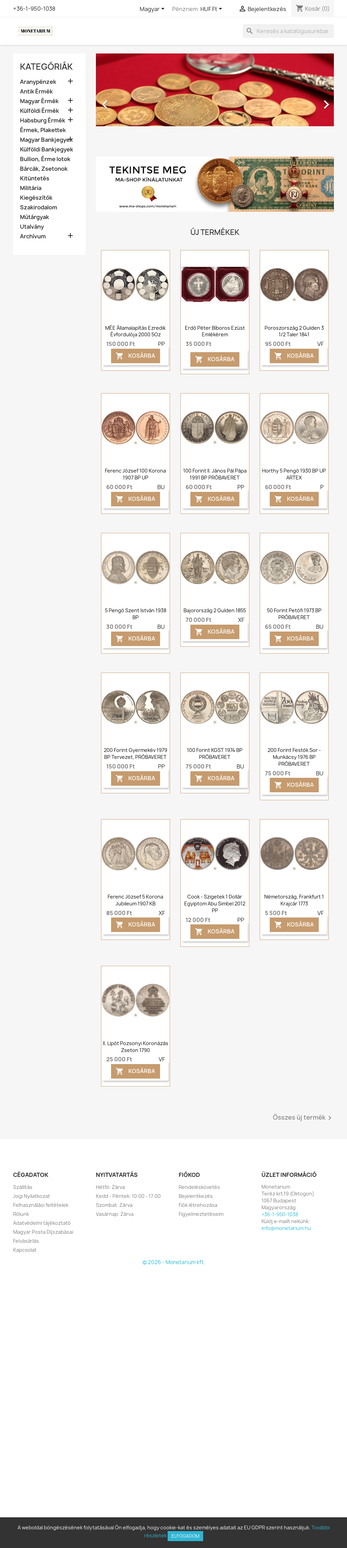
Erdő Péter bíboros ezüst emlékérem (215, 331)
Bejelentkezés (196, 1196)
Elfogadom (185, 1536)
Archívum (33, 236)
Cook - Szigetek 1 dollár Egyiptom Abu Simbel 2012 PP (214, 903)
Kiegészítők (36, 197)
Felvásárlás (26, 1241)
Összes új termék (303, 1118)
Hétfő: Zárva (110, 1187)
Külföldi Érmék (39, 111)
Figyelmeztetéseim (201, 1214)
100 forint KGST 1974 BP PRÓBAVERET (214, 753)
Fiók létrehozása (198, 1205)
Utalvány (32, 226)
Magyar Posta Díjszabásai (43, 1232)
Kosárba (135, 355)
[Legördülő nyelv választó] (153, 9)
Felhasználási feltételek (40, 1205)
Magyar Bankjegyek (46, 139)
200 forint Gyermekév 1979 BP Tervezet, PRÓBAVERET (135, 753)
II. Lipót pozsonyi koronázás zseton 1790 (135, 1046)
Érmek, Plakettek (43, 130)
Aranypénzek (38, 82)
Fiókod (189, 1175)
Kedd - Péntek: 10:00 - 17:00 (128, 1196)
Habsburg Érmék (42, 120)
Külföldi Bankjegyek (46, 149)
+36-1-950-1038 (34, 8)
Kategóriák (46, 66)
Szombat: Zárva (114, 1205)
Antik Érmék (36, 91)
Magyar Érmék (39, 101)
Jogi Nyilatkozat (31, 1196)
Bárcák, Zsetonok (44, 168)
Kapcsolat (25, 1250)
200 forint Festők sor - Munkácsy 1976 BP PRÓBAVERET (294, 757)
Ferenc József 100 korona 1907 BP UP (135, 474)
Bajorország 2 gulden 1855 (215, 610)
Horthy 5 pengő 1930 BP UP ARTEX (294, 474)
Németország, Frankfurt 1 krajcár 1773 (294, 900)
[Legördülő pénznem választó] (212, 9)
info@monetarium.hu (286, 1228)
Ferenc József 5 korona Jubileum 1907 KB (135, 900)
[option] (215, 100)
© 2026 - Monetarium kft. (173, 1262)
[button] (114, 100)
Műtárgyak (34, 217)
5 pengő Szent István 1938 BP (135, 614)
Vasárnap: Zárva (114, 1214)
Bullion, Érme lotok (45, 159)
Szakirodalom (38, 207)
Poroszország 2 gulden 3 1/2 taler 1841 (294, 331)
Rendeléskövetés (199, 1187)
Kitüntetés (34, 178)
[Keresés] (288, 31)
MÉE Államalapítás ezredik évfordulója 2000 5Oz (135, 331)
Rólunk (21, 1214)
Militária (30, 188)
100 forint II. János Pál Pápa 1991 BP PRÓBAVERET (215, 474)
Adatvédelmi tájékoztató (42, 1223)
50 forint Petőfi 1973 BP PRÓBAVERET (294, 614)
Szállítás (22, 1187)
